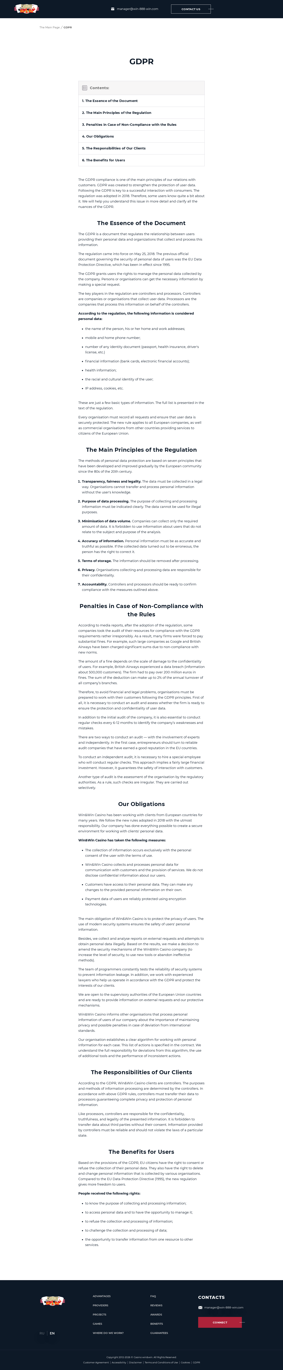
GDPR (196, 1362)
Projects (99, 1315)
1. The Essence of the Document (110, 92)
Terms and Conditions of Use (161, 1362)
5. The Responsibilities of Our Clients (114, 140)
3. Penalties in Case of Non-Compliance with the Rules (129, 116)
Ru (42, 1333)
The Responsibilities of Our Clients (141, 1073)
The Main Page (50, 27)
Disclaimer (135, 1362)
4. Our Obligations (98, 128)
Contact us (196, 9)
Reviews (151, 1306)
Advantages (102, 1297)
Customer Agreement (96, 1362)
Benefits (151, 1324)
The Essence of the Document (141, 215)
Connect (227, 1323)
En (52, 1333)
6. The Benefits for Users (103, 152)
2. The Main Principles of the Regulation (116, 104)
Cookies (185, 1362)
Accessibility (119, 1362)
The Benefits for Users (141, 1152)
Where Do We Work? (108, 1333)
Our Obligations (142, 804)
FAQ (148, 1297)
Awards (151, 1315)
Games (97, 1324)
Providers (100, 1306)
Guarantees (154, 1333)
